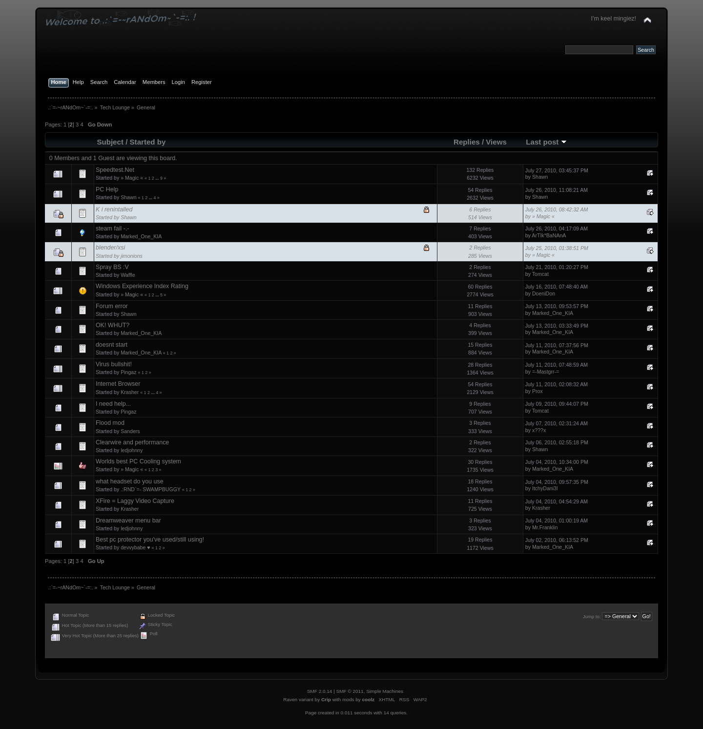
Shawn (540, 177)
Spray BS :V (112, 267)
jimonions (132, 256)
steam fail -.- (112, 228)
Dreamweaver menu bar (128, 520)
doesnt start (111, 344)
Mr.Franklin (545, 527)
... (157, 178)
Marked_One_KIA (141, 236)
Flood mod (110, 422)
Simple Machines (384, 691)
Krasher (130, 392)
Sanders (130, 431)
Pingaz (128, 372)
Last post (546, 142)
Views (496, 142)
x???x (539, 430)
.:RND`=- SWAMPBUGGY (151, 489)
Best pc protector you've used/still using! (150, 539)
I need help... (113, 403)
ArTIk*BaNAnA (549, 235)
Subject (110, 142)
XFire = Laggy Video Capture (135, 501)
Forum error (112, 306)
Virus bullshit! (114, 364)
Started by (148, 142)
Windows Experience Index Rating (142, 286)
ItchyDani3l (545, 488)
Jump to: (592, 616)
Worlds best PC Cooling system (138, 461)
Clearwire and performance (132, 442)
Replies (467, 142)
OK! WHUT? (112, 325)
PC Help (107, 189)
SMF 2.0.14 (319, 691)
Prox (537, 391)
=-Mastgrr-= (545, 372)
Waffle (128, 275)
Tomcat (540, 274)
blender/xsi (110, 247)
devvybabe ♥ (135, 547)
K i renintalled (114, 209)
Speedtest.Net (115, 170)
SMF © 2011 (350, 691)
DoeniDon (543, 293)
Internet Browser (118, 383)
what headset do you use (130, 481)
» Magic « (132, 178)
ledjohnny (132, 450)
